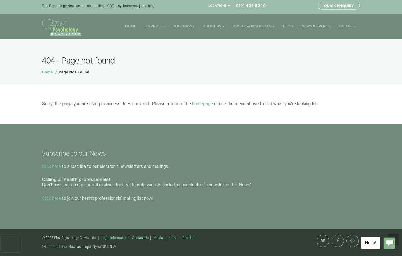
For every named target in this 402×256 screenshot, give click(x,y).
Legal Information (114, 238)
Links (173, 238)
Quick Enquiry (339, 6)
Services (154, 26)
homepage (202, 103)
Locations (219, 6)
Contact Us (140, 238)
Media (158, 238)
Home (130, 26)
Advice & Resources (254, 26)
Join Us (188, 238)
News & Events (316, 26)
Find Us (347, 26)
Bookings (184, 26)
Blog (288, 26)
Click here (51, 166)
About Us (214, 26)
